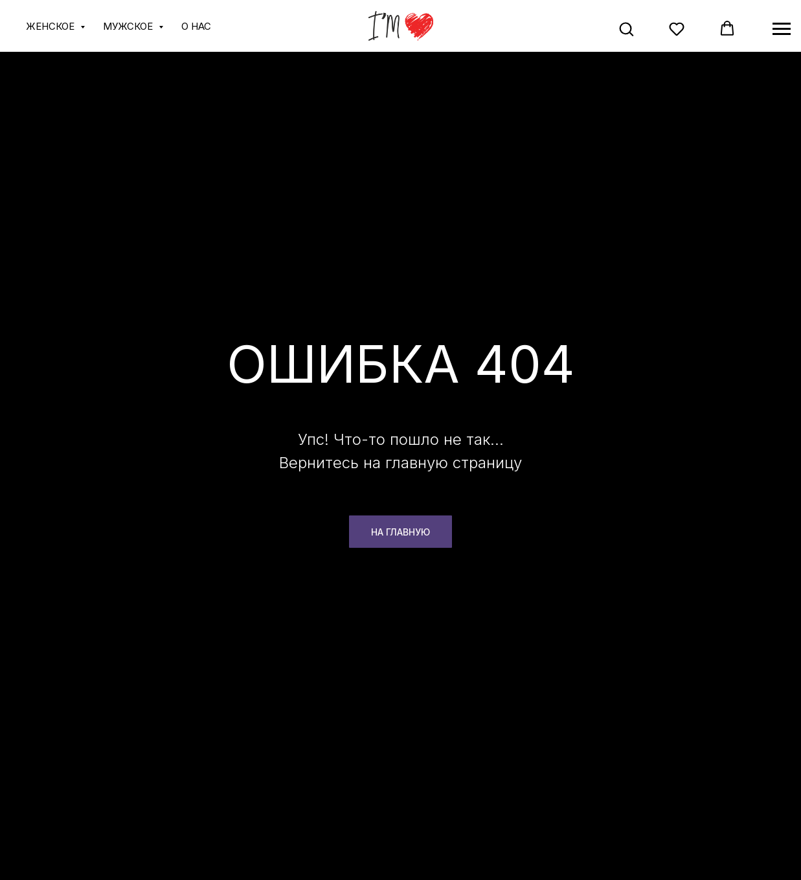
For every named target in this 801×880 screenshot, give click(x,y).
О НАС (196, 26)
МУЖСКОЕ (129, 26)
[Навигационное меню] (782, 29)
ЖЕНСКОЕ (51, 26)
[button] (626, 28)
